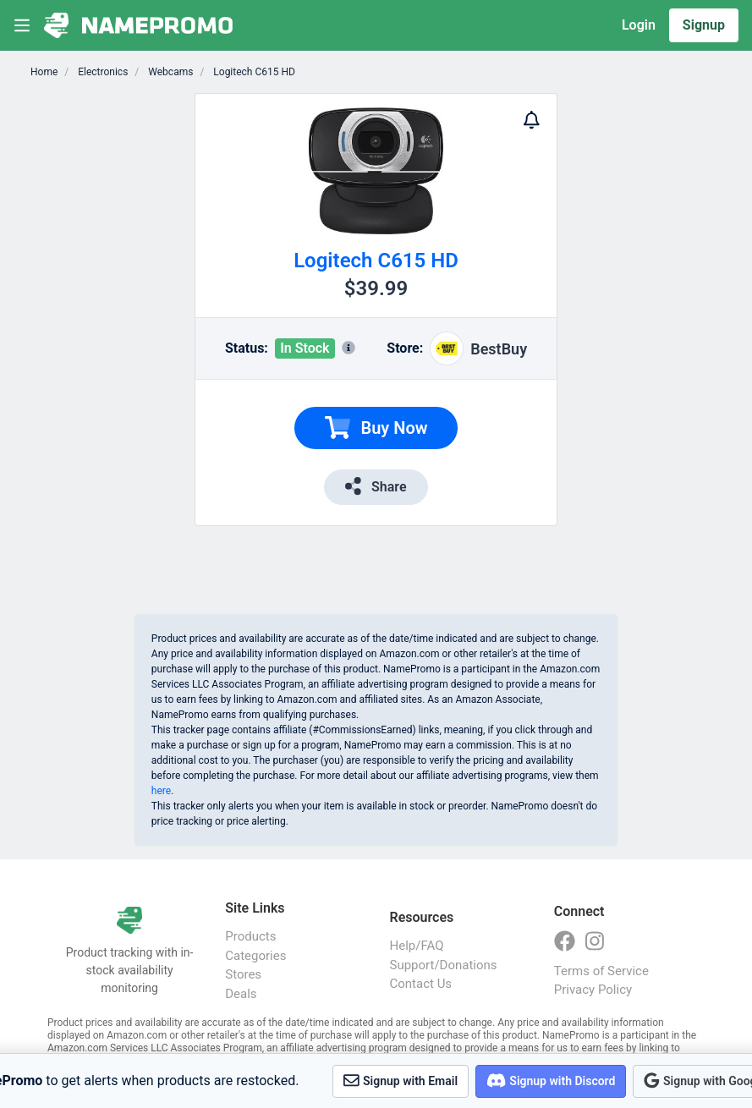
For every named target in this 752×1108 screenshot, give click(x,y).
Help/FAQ (417, 945)
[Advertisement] (617, 347)
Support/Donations (443, 965)
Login (639, 25)
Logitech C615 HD (253, 72)
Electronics (101, 72)
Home (44, 72)
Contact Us (421, 983)
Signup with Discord (550, 1080)
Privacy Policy (593, 989)
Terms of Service (601, 971)
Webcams (169, 72)
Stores (243, 974)
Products (250, 936)
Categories (255, 955)
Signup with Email (400, 1080)
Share (375, 486)
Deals (240, 993)
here (161, 791)
